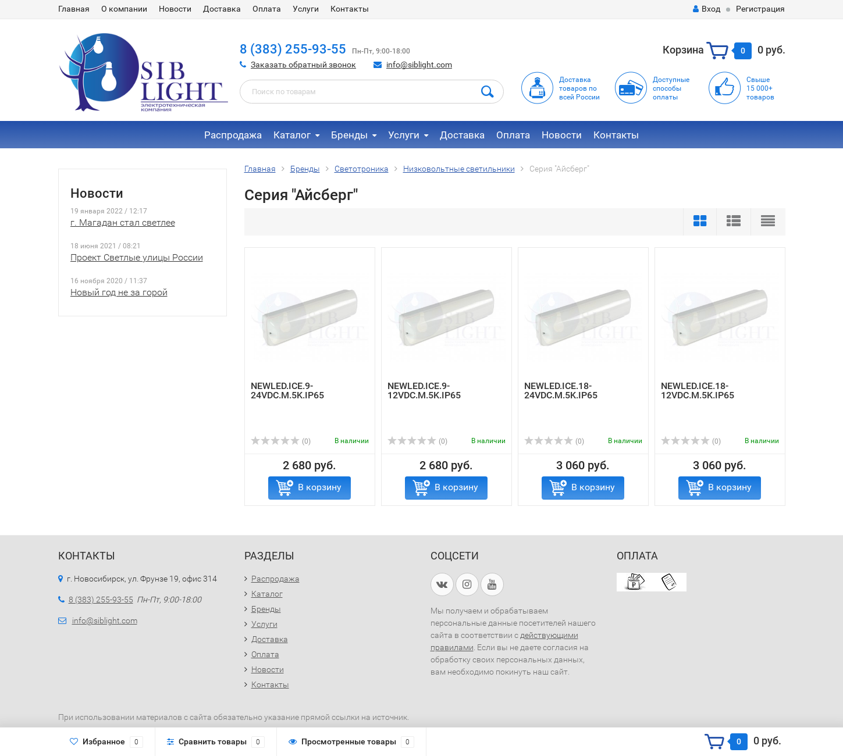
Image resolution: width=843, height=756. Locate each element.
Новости (175, 8)
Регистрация (760, 8)
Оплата (266, 8)
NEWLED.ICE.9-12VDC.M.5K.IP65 (424, 390)
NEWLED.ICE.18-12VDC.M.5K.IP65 (697, 390)
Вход (706, 8)
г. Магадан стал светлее (122, 222)
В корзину (320, 487)
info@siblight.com (419, 64)
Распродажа (233, 135)
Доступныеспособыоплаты (671, 88)
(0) (281, 441)
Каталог (292, 135)
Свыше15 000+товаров (760, 88)
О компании (124, 8)
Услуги (306, 8)
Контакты (349, 8)
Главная (74, 8)
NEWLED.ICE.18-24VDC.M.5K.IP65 (560, 390)
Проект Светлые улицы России (136, 257)
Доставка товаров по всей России (579, 88)
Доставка (222, 8)
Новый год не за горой (119, 292)
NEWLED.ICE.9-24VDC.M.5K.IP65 (287, 390)
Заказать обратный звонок (303, 64)
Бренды (349, 135)
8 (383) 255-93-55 (293, 49)
